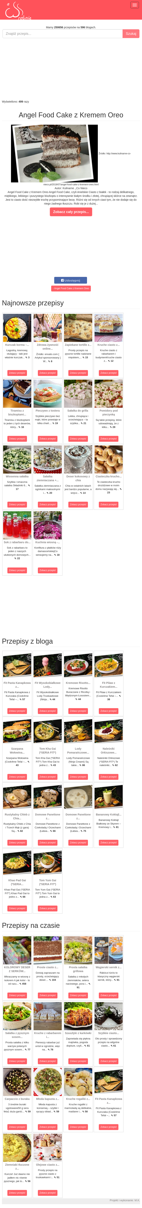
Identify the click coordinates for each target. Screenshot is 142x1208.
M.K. (137, 1200)
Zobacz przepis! (17, 373)
